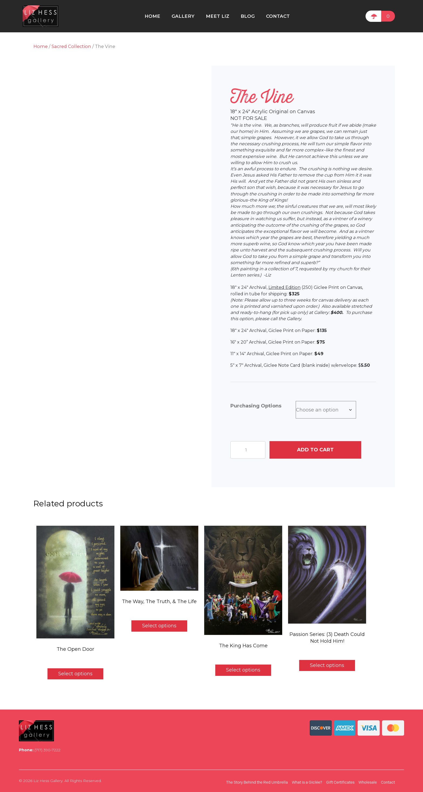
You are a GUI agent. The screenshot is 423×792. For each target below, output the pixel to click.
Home (40, 46)
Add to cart (315, 450)
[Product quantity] (247, 450)
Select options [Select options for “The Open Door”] (75, 674)
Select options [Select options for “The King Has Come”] (243, 670)
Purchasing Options (255, 406)
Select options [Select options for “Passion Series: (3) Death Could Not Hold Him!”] (327, 665)
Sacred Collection (71, 46)
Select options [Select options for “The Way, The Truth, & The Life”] (159, 626)
